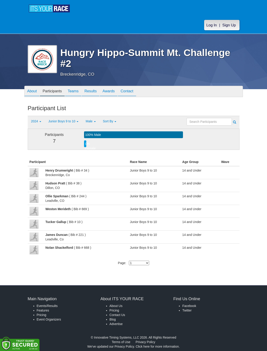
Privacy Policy (145, 342)
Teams (77, 92)
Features (43, 310)
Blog (113, 319)
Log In (211, 25)
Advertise (116, 324)
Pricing (41, 315)
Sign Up (229, 25)
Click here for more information (157, 346)
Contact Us (117, 315)
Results (96, 92)
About (33, 92)
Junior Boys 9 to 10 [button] (63, 121)
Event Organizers (49, 319)
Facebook (189, 306)
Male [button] (91, 121)
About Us (116, 306)
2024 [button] (36, 121)
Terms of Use (121, 342)
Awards (116, 92)
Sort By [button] (109, 121)
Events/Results (47, 306)
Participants (55, 92)
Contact (136, 92)
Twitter (187, 310)
